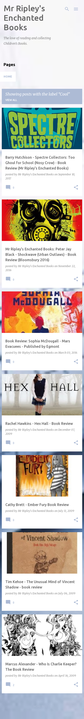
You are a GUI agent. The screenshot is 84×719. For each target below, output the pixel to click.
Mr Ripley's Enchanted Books (24, 18)
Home (8, 76)
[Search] (67, 9)
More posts (42, 706)
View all (11, 99)
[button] (76, 188)
